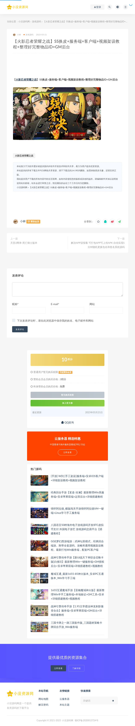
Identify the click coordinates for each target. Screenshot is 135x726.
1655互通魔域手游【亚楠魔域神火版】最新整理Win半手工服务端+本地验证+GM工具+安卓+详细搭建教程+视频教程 (77, 594)
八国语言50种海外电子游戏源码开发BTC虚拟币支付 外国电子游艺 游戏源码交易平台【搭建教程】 (77, 529)
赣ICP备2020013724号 (86, 720)
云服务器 (64, 698)
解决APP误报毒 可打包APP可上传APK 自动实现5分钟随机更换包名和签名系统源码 (98, 244)
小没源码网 (24, 21)
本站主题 (64, 704)
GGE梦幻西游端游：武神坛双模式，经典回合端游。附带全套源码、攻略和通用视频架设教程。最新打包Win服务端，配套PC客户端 (77, 545)
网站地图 (43, 698)
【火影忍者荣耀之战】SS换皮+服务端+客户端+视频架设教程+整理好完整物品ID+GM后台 (71, 187)
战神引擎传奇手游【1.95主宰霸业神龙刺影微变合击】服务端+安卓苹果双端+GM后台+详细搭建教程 (77, 610)
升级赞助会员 (65, 372)
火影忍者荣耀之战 (26, 79)
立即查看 (58, 668)
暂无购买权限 (67, 395)
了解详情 (76, 668)
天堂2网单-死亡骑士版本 (23, 242)
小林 (17, 34)
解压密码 (43, 704)
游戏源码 (36, 21)
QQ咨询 (67, 422)
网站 (92, 304)
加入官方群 (67, 403)
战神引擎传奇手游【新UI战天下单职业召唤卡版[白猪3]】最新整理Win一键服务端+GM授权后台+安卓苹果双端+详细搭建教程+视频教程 (77, 561)
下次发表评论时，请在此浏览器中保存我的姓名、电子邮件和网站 (55, 320)
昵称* (15, 304)
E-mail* (55, 304)
